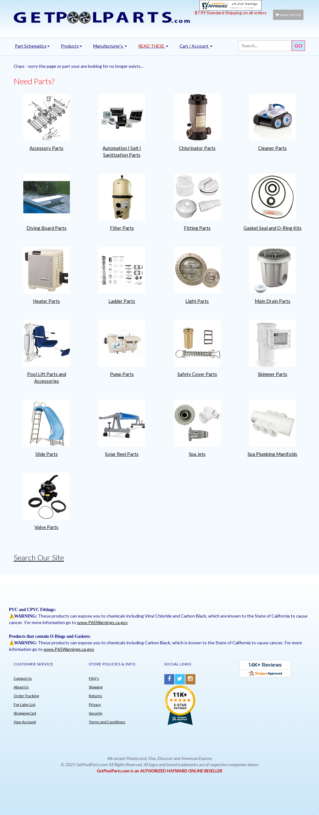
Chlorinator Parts (197, 148)
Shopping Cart (25, 713)
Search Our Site (39, 557)
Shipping (96, 687)
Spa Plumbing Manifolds (272, 454)
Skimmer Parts (272, 374)
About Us (21, 687)
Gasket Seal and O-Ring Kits (273, 228)
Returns (95, 695)
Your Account (25, 722)
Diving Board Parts (46, 228)
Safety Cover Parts (197, 374)
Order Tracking (26, 695)
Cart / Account (196, 46)
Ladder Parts (121, 301)
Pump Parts (122, 374)
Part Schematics (32, 46)
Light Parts (197, 301)
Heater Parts (46, 301)
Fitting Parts (197, 228)
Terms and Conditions (107, 722)
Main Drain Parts (272, 301)
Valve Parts (46, 527)
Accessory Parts (46, 148)
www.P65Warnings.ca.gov (102, 622)
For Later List (24, 704)
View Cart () (288, 14)
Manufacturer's (110, 46)
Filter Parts (122, 228)
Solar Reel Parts (122, 454)
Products (71, 46)
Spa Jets (197, 454)
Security (96, 713)
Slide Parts (46, 454)
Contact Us (23, 678)
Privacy (95, 704)
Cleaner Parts (272, 148)
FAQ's (94, 678)
